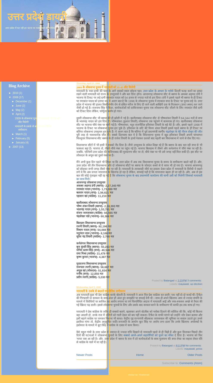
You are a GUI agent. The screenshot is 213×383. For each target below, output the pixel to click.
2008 (15, 97)
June (19, 105)
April (19, 114)
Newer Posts (84, 355)
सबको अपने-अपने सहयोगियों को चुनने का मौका (148, 335)
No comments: (193, 345)
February (21, 138)
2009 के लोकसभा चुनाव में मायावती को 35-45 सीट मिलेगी (105, 87)
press (199, 348)
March (19, 134)
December (22, 101)
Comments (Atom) (190, 363)
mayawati (183, 284)
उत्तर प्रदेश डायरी (37, 16)
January (21, 142)
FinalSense (144, 375)
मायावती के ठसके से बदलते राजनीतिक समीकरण (100, 291)
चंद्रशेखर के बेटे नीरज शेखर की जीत (184, 131)
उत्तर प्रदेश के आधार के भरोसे (158, 91)
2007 (15, 146)
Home (140, 355)
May (18, 110)
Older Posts (195, 355)
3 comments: (194, 280)
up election (196, 284)
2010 (15, 93)
